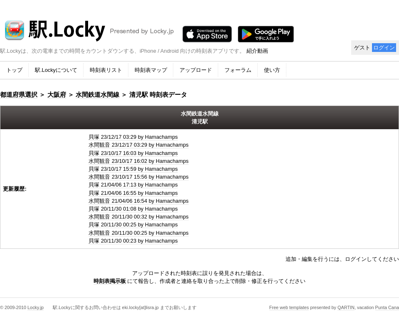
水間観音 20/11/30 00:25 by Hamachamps (139, 233)
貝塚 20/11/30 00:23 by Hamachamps (133, 241)
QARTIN (346, 307)
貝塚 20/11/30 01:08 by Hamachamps (133, 209)
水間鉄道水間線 (97, 94)
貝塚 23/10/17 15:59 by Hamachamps (133, 169)
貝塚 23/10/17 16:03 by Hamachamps (133, 153)
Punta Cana (387, 307)
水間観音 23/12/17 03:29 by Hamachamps (139, 145)
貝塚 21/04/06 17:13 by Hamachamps (133, 185)
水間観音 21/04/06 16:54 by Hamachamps (139, 201)
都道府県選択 (18, 94)
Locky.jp (35, 307)
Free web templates (289, 307)
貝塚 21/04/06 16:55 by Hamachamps (133, 193)
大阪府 (56, 94)
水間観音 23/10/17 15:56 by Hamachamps (139, 177)
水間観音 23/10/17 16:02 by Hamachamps (139, 161)
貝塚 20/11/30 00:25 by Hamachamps (133, 224)
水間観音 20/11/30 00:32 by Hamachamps (139, 217)
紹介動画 (257, 51)
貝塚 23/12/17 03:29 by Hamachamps (133, 137)
